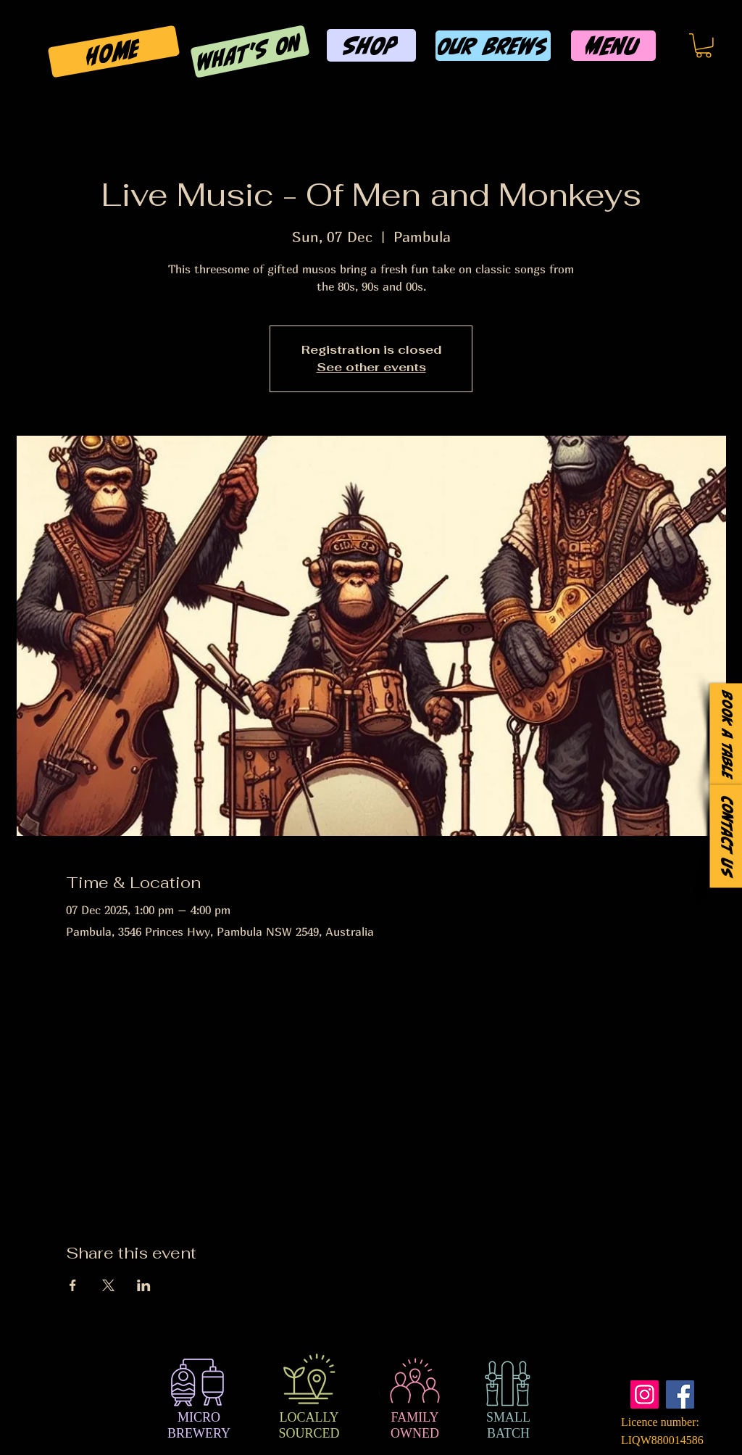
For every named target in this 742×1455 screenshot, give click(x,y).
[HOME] (114, 51)
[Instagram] (644, 1394)
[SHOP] (371, 45)
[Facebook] (680, 1394)
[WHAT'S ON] (249, 51)
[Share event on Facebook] (73, 1285)
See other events (371, 367)
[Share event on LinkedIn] (144, 1285)
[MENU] (613, 45)
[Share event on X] (108, 1285)
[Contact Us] (725, 836)
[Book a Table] (725, 735)
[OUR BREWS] (493, 45)
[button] (703, 45)
